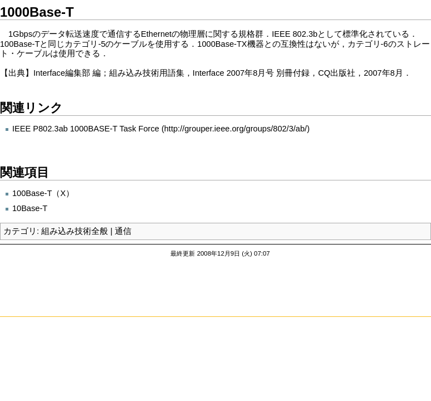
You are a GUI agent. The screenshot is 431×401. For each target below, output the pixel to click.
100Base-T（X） (43, 193)
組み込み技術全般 (74, 231)
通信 (123, 231)
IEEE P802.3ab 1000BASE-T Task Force (85, 128)
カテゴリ (20, 231)
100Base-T (20, 44)
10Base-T (29, 208)
